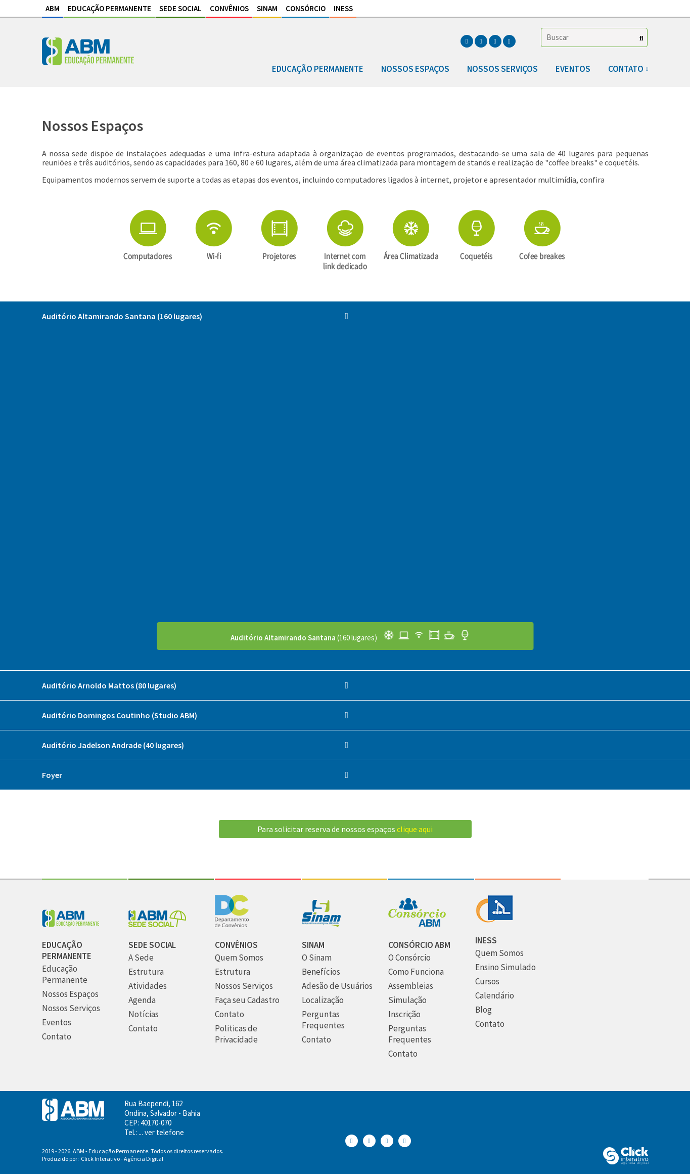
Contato (625, 68)
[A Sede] (141, 958)
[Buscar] (641, 38)
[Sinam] (321, 924)
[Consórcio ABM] (417, 924)
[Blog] (483, 1010)
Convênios (229, 8)
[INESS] (494, 920)
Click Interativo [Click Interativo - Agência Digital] (122, 1158)
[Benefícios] (321, 972)
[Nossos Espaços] (70, 994)
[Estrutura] (146, 972)
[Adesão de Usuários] (337, 986)
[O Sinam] (317, 958)
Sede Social (180, 8)
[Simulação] (407, 1000)
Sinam (267, 8)
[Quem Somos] (239, 958)
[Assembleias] (410, 986)
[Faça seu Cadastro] (247, 1000)
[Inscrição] (404, 1014)
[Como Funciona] (416, 972)
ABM (52, 8)
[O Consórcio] (409, 958)
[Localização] (323, 1000)
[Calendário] (494, 996)
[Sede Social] (157, 924)
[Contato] (56, 1036)
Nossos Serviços (502, 68)
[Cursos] (487, 981)
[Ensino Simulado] (505, 967)
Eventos (573, 68)
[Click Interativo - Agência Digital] (626, 1161)
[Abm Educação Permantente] (71, 924)
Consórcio (306, 8)
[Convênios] (232, 924)
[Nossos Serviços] (71, 1008)
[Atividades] (147, 986)
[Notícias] (143, 1014)
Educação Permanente (109, 8)
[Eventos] (56, 1022)
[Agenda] (142, 1000)
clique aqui (415, 829)
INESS (343, 8)
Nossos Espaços (415, 68)
